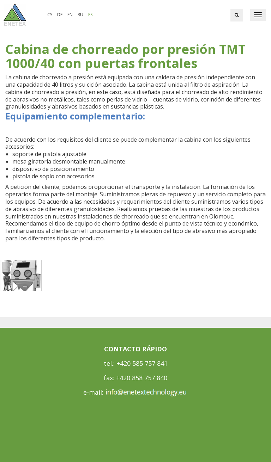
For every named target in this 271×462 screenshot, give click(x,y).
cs (49, 15)
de (59, 15)
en (70, 15)
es (90, 15)
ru (80, 15)
